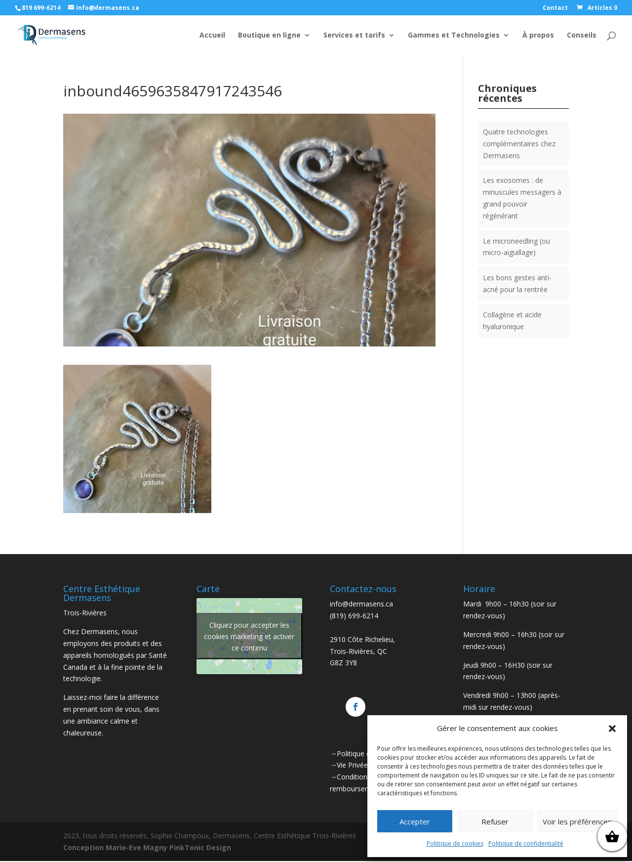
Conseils (581, 36)
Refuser (495, 821)
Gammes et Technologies (454, 36)
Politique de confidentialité (525, 843)
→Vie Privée (349, 765)
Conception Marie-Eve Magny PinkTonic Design (147, 847)
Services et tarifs (354, 36)
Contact (555, 8)
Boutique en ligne (269, 36)
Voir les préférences (577, 821)
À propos (538, 36)
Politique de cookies (455, 843)
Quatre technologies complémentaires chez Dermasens (519, 143)
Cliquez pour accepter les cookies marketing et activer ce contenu (249, 636)
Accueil (212, 36)
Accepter (414, 821)
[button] (612, 728)
